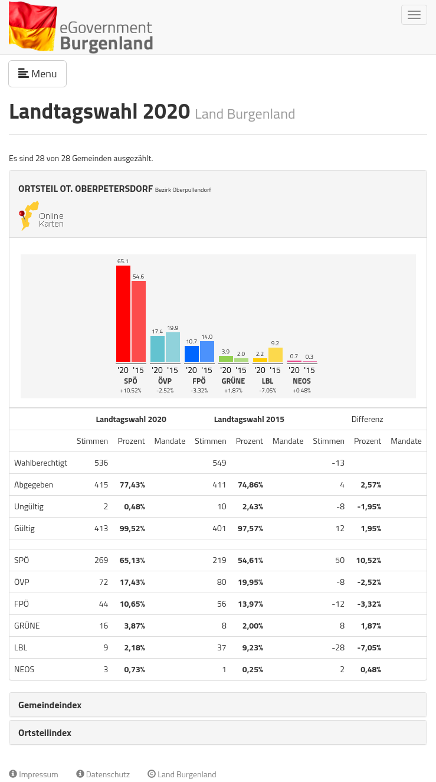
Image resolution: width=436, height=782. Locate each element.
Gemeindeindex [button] (49, 705)
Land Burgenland (182, 774)
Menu (42, 73)
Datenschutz (103, 774)
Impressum (33, 774)
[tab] (218, 704)
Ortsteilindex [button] (44, 732)
